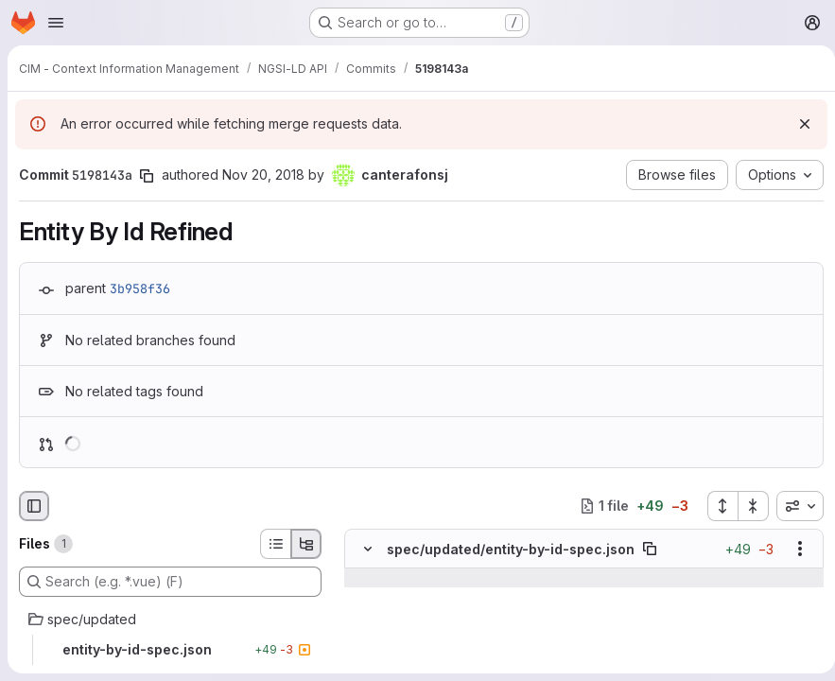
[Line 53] (365, 634)
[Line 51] (365, 596)
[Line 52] (365, 615)
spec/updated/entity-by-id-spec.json (511, 549)
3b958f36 (140, 288)
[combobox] (792, 506)
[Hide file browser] (34, 506)
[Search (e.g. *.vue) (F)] (170, 582)
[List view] (275, 544)
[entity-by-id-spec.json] (170, 650)
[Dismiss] (797, 124)
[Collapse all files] (746, 506)
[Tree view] (306, 544)
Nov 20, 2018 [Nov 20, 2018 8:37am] (263, 174)
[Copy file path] (649, 548)
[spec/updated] (170, 619)
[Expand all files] (715, 506)
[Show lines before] (368, 577)
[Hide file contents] (368, 548)
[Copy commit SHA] (146, 176)
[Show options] (792, 548)
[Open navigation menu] (56, 23)
